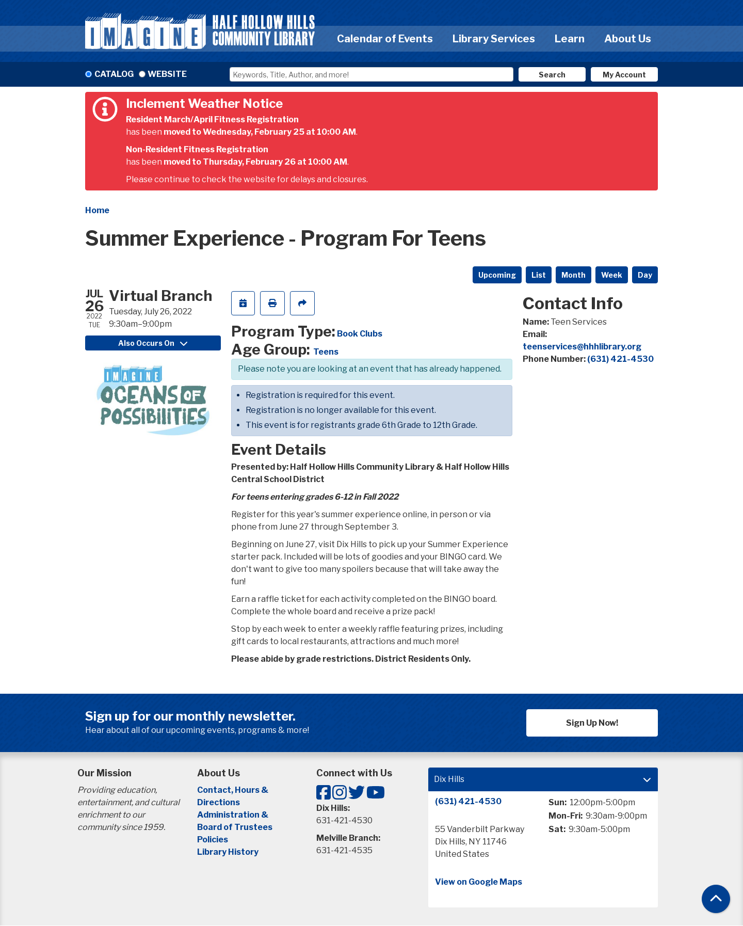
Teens (325, 352)
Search (552, 74)
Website (167, 74)
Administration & (233, 815)
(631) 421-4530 (620, 359)
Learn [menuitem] (570, 39)
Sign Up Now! (592, 723)
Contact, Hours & (233, 790)
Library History (228, 852)
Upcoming (497, 274)
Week (611, 274)
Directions (218, 802)
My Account (624, 74)
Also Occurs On (152, 343)
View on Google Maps (478, 882)
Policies (212, 839)
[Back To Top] (716, 899)
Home (97, 210)
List (538, 274)
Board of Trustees (234, 827)
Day (645, 274)
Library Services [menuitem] (494, 39)
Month (573, 274)
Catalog (114, 74)
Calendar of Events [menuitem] (385, 39)
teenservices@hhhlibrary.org (582, 347)
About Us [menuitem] (627, 39)
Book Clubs (359, 334)
